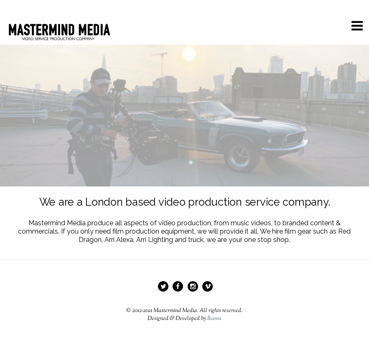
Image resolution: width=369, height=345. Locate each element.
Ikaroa (214, 319)
